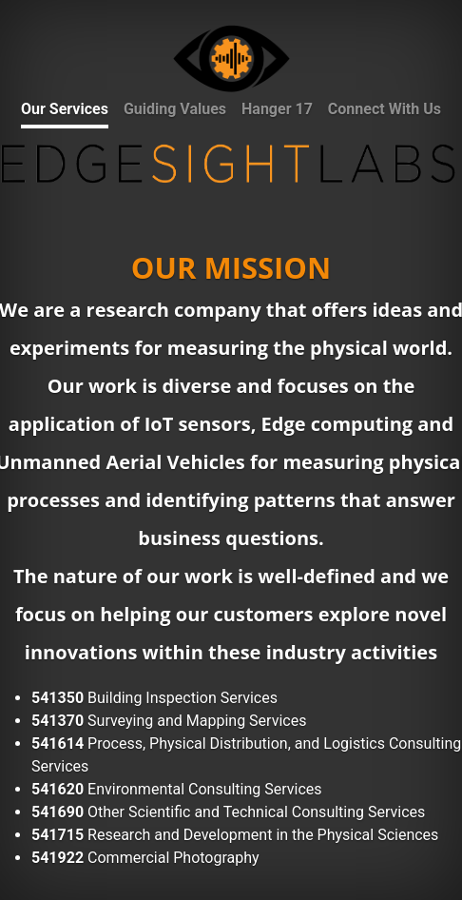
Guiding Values (175, 109)
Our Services (64, 109)
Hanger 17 (277, 109)
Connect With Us (384, 109)
